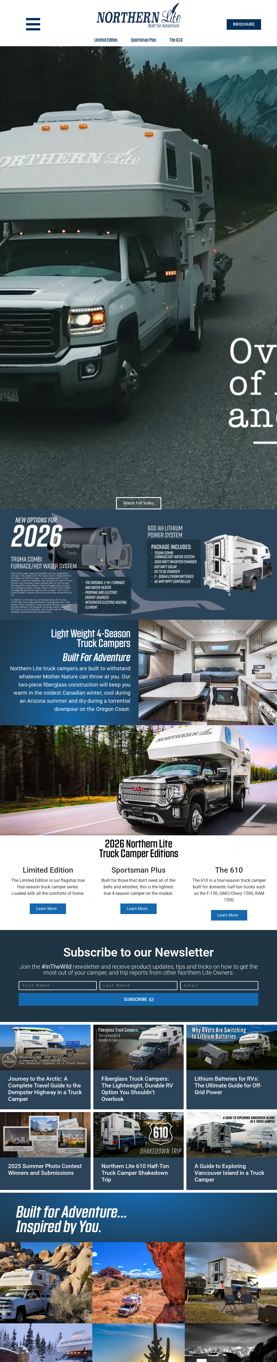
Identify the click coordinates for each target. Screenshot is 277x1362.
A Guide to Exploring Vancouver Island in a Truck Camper (229, 1173)
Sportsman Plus (145, 39)
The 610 (176, 39)
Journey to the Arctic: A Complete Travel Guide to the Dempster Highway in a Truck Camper (45, 1089)
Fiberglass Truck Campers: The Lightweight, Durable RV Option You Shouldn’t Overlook (137, 1089)
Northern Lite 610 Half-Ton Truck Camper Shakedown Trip (135, 1173)
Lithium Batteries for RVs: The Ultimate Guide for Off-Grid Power (228, 1086)
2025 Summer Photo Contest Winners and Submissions (45, 1169)
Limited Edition (107, 39)
